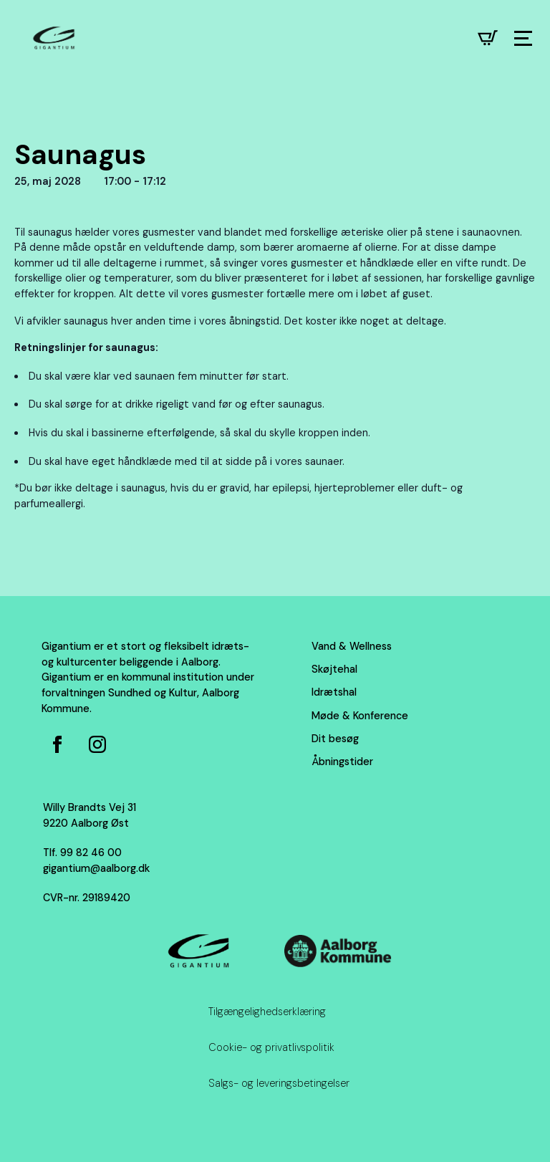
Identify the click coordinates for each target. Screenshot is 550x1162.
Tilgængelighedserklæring (267, 1011)
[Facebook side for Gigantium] (57, 744)
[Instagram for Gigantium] (97, 744)
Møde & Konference (360, 715)
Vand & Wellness (352, 646)
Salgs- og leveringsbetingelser (278, 1083)
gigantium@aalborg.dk (96, 868)
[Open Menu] (523, 38)
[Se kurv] (487, 38)
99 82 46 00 (91, 852)
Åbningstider (342, 761)
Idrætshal (334, 692)
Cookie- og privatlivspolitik (271, 1047)
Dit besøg (335, 738)
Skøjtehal (334, 669)
